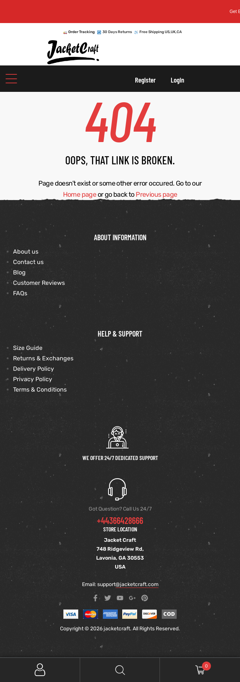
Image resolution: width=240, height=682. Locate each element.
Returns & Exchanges (43, 358)
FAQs (20, 293)
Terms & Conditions (40, 389)
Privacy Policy (32, 379)
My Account (40, 670)
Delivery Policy (33, 368)
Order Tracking (81, 32)
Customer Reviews (39, 282)
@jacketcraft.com (137, 584)
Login (177, 79)
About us (25, 251)
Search (120, 670)
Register (145, 79)
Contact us (28, 262)
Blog (19, 272)
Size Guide (27, 347)
